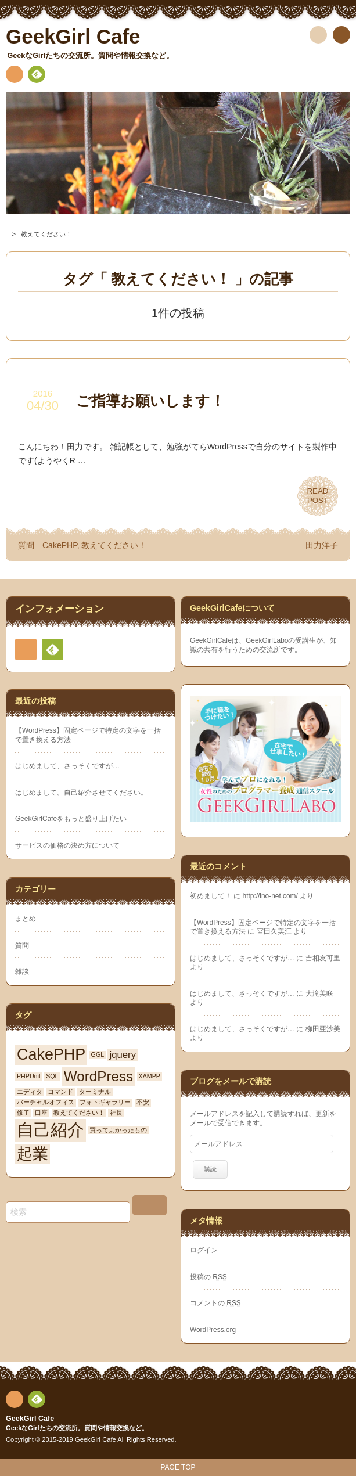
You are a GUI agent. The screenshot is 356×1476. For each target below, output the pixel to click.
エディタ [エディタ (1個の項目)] (29, 1091)
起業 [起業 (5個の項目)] (32, 1153)
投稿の (208, 1277)
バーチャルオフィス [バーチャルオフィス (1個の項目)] (45, 1102)
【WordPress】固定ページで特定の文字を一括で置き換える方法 (88, 734)
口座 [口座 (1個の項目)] (41, 1112)
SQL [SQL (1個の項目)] (52, 1075)
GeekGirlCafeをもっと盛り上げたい (71, 819)
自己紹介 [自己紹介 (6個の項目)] (50, 1129)
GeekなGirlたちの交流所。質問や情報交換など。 (77, 1427)
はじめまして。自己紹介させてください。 (81, 793)
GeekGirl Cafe (30, 1418)
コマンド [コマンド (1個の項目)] (60, 1091)
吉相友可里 (322, 958)
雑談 (22, 971)
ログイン (204, 1250)
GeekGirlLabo (267, 640)
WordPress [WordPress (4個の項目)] (98, 1076)
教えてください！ (113, 545)
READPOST (318, 496)
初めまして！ (211, 896)
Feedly (36, 76)
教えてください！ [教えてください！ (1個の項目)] (79, 1112)
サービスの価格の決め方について (67, 845)
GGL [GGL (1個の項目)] (98, 1054)
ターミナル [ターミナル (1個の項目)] (95, 1091)
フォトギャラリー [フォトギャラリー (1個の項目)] (105, 1102)
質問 (26, 545)
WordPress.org (213, 1330)
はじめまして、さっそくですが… (67, 766)
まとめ (25, 919)
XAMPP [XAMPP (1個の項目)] (149, 1075)
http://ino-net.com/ (270, 896)
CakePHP (59, 545)
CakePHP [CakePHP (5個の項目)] (51, 1054)
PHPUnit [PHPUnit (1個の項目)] (29, 1075)
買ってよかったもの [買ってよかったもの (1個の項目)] (118, 1129)
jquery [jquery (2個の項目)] (122, 1054)
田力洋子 (321, 545)
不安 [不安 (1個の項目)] (142, 1102)
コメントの (215, 1303)
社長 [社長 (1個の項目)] (116, 1112)
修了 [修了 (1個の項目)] (23, 1112)
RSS (14, 76)
